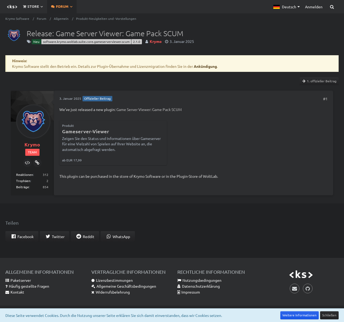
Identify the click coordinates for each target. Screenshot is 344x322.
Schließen (329, 315)
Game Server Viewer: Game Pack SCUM (149, 109)
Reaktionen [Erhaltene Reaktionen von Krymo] (24, 174)
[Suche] (332, 6)
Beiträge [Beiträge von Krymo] (22, 187)
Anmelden (313, 6)
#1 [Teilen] (325, 98)
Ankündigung (205, 66)
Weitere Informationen (299, 315)
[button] (286, 6)
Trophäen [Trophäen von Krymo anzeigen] (23, 181)
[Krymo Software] (12, 6)
